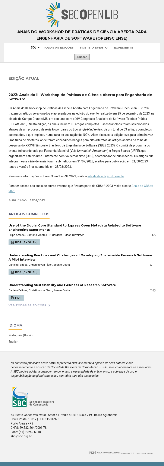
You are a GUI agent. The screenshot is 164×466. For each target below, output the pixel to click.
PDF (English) (26, 242)
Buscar (82, 57)
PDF (18, 297)
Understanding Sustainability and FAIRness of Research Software (62, 285)
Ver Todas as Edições (27, 305)
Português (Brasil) (20, 335)
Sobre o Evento (94, 47)
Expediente (123, 47)
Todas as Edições (58, 47)
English (13, 341)
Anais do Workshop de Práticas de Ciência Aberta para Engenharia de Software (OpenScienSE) (82, 35)
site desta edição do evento (106, 176)
